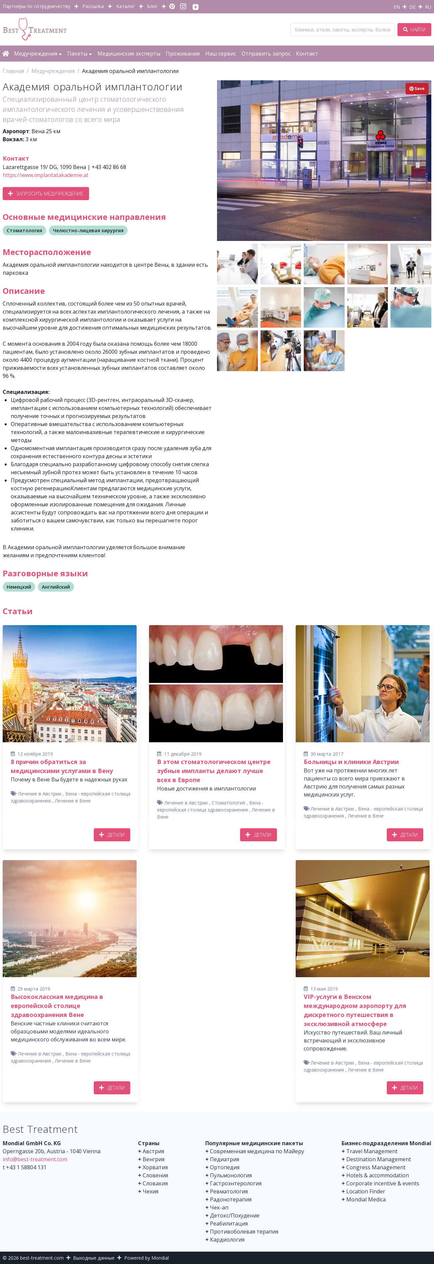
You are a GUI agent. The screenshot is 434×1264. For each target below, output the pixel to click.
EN (396, 7)
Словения (155, 1175)
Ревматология (229, 1191)
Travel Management (371, 1151)
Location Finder (365, 1191)
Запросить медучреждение (45, 193)
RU (428, 7)
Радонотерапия (230, 1199)
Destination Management (378, 1159)
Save (417, 88)
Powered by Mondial (146, 1258)
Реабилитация (229, 1223)
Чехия (150, 1191)
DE (412, 7)
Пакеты (79, 53)
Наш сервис (220, 53)
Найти (414, 29)
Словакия (155, 1183)
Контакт (307, 53)
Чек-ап (219, 1207)
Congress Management (376, 1167)
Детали (112, 835)
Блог (152, 6)
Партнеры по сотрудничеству (36, 6)
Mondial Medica (366, 1199)
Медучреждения (38, 53)
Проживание (183, 53)
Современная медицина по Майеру (257, 1151)
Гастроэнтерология (236, 1183)
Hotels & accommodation (377, 1175)
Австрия (153, 1151)
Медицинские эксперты (128, 53)
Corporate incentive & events (382, 1183)
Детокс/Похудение (235, 1215)
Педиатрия (224, 1159)
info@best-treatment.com (35, 1159)
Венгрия (153, 1159)
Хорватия (155, 1167)
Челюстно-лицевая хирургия (88, 230)
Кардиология (227, 1239)
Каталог (125, 6)
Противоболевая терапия (244, 1231)
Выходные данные (94, 1258)
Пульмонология (231, 1175)
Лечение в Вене (73, 800)
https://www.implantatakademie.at (45, 175)
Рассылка (93, 6)
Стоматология (24, 230)
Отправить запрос (266, 53)
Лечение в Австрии (39, 793)
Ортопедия (224, 1167)
